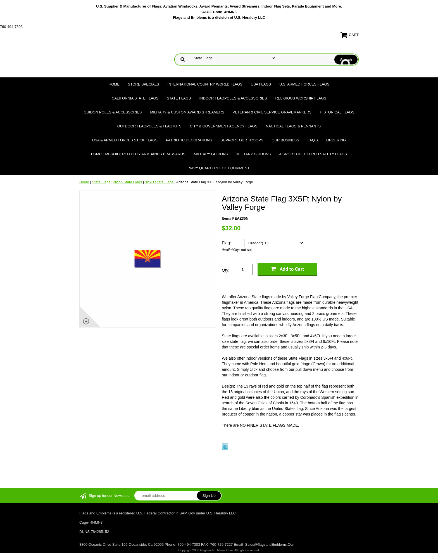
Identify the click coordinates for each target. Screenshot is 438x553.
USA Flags (261, 84)
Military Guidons (211, 154)
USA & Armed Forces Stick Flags (125, 140)
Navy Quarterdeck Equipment (219, 168)
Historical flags (337, 112)
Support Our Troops (241, 140)
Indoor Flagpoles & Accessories (233, 98)
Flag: (227, 242)
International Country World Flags (205, 84)
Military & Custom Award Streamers (187, 112)
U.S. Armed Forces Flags (304, 84)
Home (114, 84)
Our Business (285, 140)
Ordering (336, 140)
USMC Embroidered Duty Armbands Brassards (138, 154)
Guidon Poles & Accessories (113, 112)
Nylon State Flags (127, 182)
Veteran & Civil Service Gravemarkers (272, 112)
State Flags (179, 98)
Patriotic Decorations (189, 140)
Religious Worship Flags (300, 98)
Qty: (226, 270)
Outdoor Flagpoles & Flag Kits (149, 126)
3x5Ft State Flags (159, 182)
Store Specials (143, 84)
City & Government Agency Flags (223, 126)
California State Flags (135, 98)
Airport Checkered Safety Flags (313, 154)
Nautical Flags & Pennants (293, 126)
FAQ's (313, 140)
